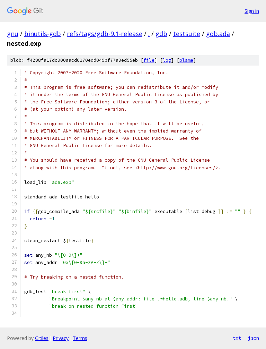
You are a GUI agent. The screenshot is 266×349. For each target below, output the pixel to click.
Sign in (252, 11)
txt (237, 338)
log (167, 60)
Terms (80, 338)
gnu (12, 33)
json (253, 338)
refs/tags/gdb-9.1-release (104, 33)
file (148, 60)
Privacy (61, 338)
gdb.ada (218, 33)
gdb (161, 33)
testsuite (186, 33)
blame (186, 60)
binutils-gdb (42, 33)
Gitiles (41, 338)
